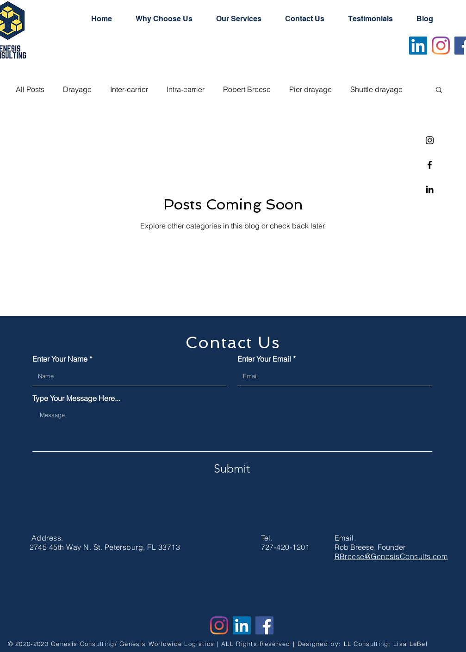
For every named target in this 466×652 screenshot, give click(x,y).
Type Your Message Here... (76, 398)
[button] (439, 90)
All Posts (30, 89)
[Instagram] (429, 140)
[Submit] (232, 468)
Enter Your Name (59, 359)
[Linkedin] (429, 189)
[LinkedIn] (418, 46)
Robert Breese (247, 89)
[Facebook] (429, 165)
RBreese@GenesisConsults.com (391, 556)
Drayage (77, 89)
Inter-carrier (129, 89)
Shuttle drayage (376, 89)
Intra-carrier (186, 89)
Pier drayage (310, 89)
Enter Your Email (264, 359)
